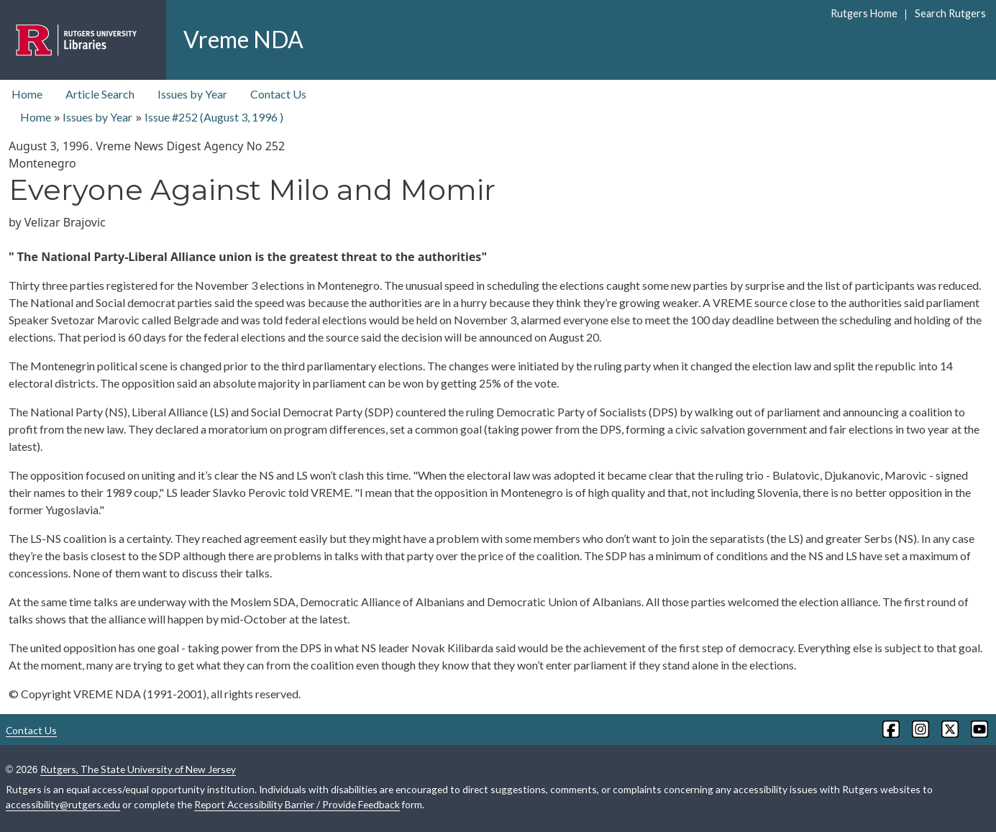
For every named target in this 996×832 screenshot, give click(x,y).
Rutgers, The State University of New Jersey (138, 769)
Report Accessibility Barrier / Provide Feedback (297, 804)
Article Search (99, 94)
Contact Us (278, 94)
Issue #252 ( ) (214, 117)
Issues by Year (192, 94)
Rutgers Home (864, 13)
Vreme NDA (243, 39)
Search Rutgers (950, 13)
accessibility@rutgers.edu (63, 804)
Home (27, 94)
